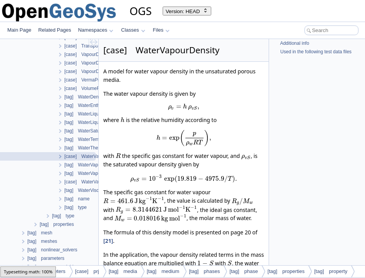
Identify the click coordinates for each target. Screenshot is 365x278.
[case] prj (87, 271)
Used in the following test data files (315, 51)
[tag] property (330, 271)
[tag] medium (163, 271)
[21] (108, 240)
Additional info (294, 43)
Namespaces (95, 30)
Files (161, 30)
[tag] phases (204, 271)
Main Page (19, 30)
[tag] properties (285, 271)
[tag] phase (243, 271)
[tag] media (123, 271)
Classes (133, 30)
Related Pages (54, 30)
